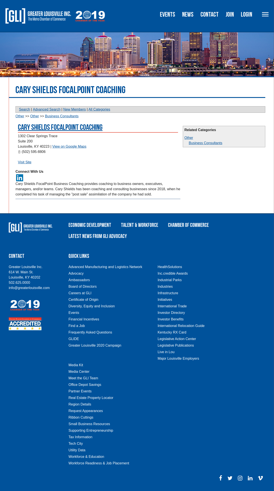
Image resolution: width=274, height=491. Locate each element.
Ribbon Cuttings (80, 417)
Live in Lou (166, 352)
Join (230, 15)
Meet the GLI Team (83, 378)
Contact (209, 15)
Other (188, 138)
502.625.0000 (19, 282)
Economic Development (89, 225)
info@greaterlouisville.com (29, 288)
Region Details (79, 404)
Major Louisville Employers (178, 358)
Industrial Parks (170, 280)
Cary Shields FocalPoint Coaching (60, 127)
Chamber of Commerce (188, 225)
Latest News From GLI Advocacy (97, 236)
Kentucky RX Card (172, 332)
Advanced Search (46, 109)
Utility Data (76, 450)
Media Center (78, 371)
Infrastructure (168, 293)
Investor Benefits (170, 319)
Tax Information (80, 437)
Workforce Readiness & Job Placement (98, 463)
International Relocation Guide (181, 326)
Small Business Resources (89, 424)
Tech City (75, 443)
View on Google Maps (69, 146)
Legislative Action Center (177, 339)
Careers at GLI (79, 293)
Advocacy (76, 273)
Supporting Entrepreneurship (90, 430)
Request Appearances (85, 411)
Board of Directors (82, 286)
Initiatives (165, 299)
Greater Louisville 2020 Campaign (94, 345)
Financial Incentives (83, 319)
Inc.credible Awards (173, 273)
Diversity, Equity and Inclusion (91, 306)
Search (24, 109)
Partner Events (80, 391)
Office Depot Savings (84, 385)
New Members (74, 109)
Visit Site (24, 162)
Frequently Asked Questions (90, 332)
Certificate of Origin (83, 299)
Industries (165, 286)
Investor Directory (171, 313)
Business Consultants (205, 143)
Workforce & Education (86, 456)
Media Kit (75, 365)
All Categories (99, 109)
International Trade (172, 306)
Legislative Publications (176, 345)
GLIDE (73, 339)
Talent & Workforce (139, 225)
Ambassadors (79, 280)
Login (246, 15)
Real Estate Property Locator (90, 398)
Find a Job (76, 326)
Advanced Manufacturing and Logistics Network (105, 267)
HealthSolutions (170, 267)
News (188, 15)
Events (167, 15)
